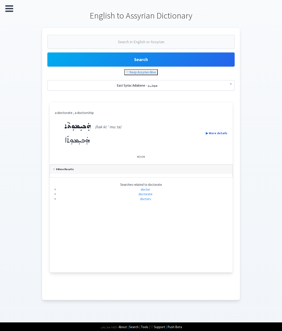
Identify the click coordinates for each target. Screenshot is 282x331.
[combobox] (141, 43)
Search (141, 59)
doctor (145, 189)
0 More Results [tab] (63, 169)
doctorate (145, 194)
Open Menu (9, 8)
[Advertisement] (141, 241)
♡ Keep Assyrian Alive (141, 72)
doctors (145, 199)
